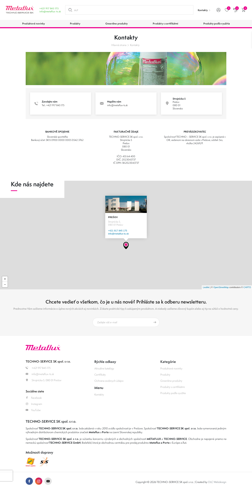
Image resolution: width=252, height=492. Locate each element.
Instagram (34, 404)
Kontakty (203, 10)
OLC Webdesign (217, 482)
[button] (126, 245)
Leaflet (206, 287)
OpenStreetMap (221, 287)
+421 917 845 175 (49, 8)
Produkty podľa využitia (173, 393)
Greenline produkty (171, 380)
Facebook (34, 397)
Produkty (165, 374)
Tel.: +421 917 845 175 (53, 105)
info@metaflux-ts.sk (50, 11)
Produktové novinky (171, 368)
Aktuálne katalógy (104, 368)
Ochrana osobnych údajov (109, 380)
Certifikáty (100, 374)
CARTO (247, 287)
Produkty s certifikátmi (172, 387)
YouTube (33, 410)
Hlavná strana (118, 45)
